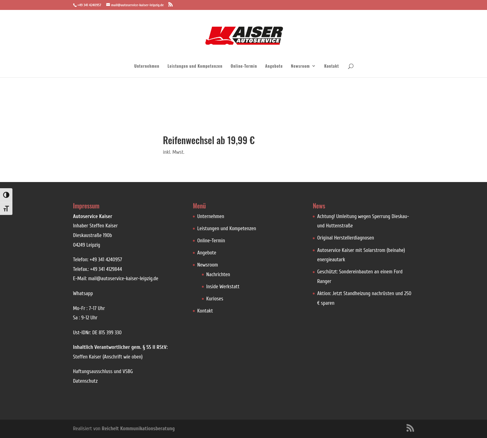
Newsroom (300, 66)
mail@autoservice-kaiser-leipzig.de (123, 278)
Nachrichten (218, 274)
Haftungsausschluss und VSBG (103, 371)
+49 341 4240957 (106, 259)
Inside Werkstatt (222, 287)
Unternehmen (146, 66)
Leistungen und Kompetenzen (194, 66)
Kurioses (214, 299)
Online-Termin (244, 66)
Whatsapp (83, 293)
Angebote (274, 66)
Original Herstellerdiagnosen (345, 238)
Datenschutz (85, 381)
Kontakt (331, 66)
